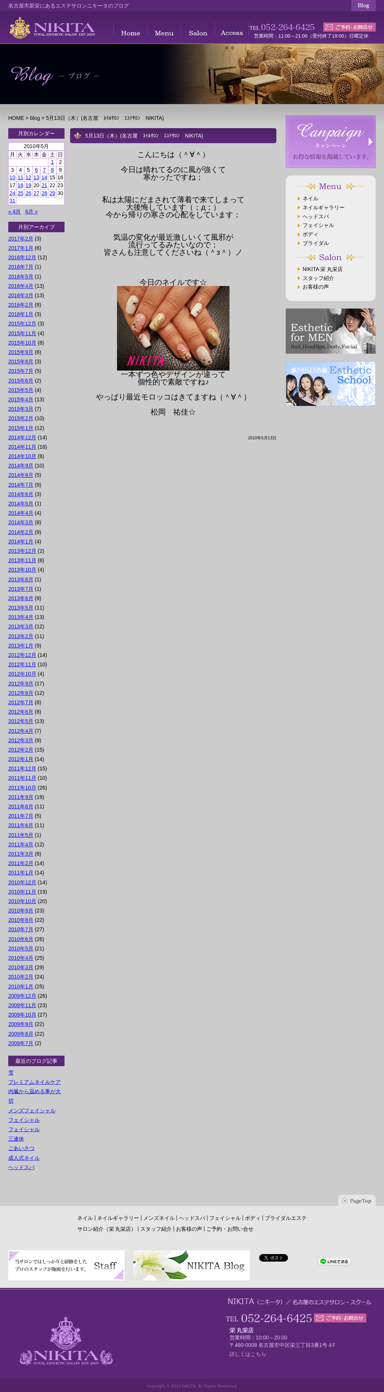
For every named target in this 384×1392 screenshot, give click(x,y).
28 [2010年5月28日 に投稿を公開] (44, 193)
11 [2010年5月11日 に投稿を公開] (21, 177)
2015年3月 (20, 409)
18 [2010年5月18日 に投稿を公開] (21, 185)
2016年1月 (20, 314)
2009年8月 (20, 1034)
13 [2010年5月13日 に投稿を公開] (36, 177)
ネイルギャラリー (324, 207)
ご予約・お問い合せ (230, 1229)
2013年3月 (20, 626)
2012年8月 (20, 693)
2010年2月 (20, 977)
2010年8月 (20, 920)
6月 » (31, 212)
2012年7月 (20, 702)
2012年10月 (22, 674)
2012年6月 (20, 712)
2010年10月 (22, 901)
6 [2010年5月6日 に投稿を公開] (36, 170)
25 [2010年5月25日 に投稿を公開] (21, 193)
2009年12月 (22, 996)
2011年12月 (22, 769)
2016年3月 (20, 295)
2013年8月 (20, 579)
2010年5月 (20, 949)
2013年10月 (22, 570)
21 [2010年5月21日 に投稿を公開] (44, 185)
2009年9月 (20, 1024)
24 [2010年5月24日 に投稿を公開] (12, 193)
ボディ (310, 234)
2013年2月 (20, 636)
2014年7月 (20, 485)
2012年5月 (20, 721)
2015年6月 (20, 381)
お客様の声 (316, 287)
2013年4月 (20, 617)
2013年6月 (20, 598)
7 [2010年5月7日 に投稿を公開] (44, 170)
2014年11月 (22, 447)
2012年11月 (22, 664)
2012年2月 (20, 750)
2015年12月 (22, 324)
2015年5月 (20, 390)
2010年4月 (20, 958)
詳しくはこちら (248, 1354)
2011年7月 (20, 816)
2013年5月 (20, 608)
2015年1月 (20, 428)
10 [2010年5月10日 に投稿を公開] (12, 177)
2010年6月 (20, 939)
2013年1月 (20, 646)
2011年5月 (20, 835)
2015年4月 (20, 399)
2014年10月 (22, 456)
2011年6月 (20, 825)
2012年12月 (22, 655)
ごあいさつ (21, 1148)
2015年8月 (20, 362)
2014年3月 (20, 522)
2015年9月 (20, 352)
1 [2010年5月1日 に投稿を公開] (52, 162)
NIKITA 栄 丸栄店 (323, 269)
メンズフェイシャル (32, 1111)
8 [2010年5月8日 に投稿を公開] (52, 170)
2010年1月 (20, 986)
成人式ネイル (24, 1158)
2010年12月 (22, 882)
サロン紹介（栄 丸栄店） (106, 1229)
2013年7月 (20, 589)
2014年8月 (20, 475)
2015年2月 (20, 418)
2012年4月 (20, 731)
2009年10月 (22, 1015)
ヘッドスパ (21, 1167)
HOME (16, 118)
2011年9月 (20, 797)
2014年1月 (20, 542)
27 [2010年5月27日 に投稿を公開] (36, 193)
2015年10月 (22, 343)
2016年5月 (20, 277)
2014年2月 (20, 532)
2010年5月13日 (262, 438)
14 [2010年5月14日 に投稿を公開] (44, 177)
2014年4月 (20, 513)
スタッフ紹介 (318, 278)
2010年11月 (22, 892)
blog (35, 118)
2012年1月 (20, 759)
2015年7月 (20, 371)
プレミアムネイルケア (34, 1082)
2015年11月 (22, 333)
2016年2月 (20, 305)
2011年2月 (20, 863)
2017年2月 (20, 239)
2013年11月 (22, 560)
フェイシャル (24, 1120)
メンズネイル (159, 1218)
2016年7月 (20, 267)
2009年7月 (20, 1043)
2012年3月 (20, 740)
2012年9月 (20, 684)
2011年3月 (20, 854)
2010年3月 (20, 967)
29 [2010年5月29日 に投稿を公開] (53, 193)
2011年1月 (20, 873)
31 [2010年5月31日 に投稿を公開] (12, 201)
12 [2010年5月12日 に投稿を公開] (29, 177)
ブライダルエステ (286, 1218)
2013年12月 (22, 551)
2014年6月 (20, 494)
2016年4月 (20, 286)
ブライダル (316, 243)
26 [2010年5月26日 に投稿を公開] (29, 193)
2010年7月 (20, 929)
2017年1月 (20, 248)
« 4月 (14, 212)
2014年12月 (22, 437)
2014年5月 (20, 504)
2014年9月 (20, 466)
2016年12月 (22, 257)
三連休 (16, 1139)
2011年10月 (22, 788)
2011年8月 (20, 806)
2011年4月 (20, 844)
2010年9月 (20, 911)
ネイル (310, 198)
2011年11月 (22, 778)
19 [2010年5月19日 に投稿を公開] (29, 185)
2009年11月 (22, 1005)
